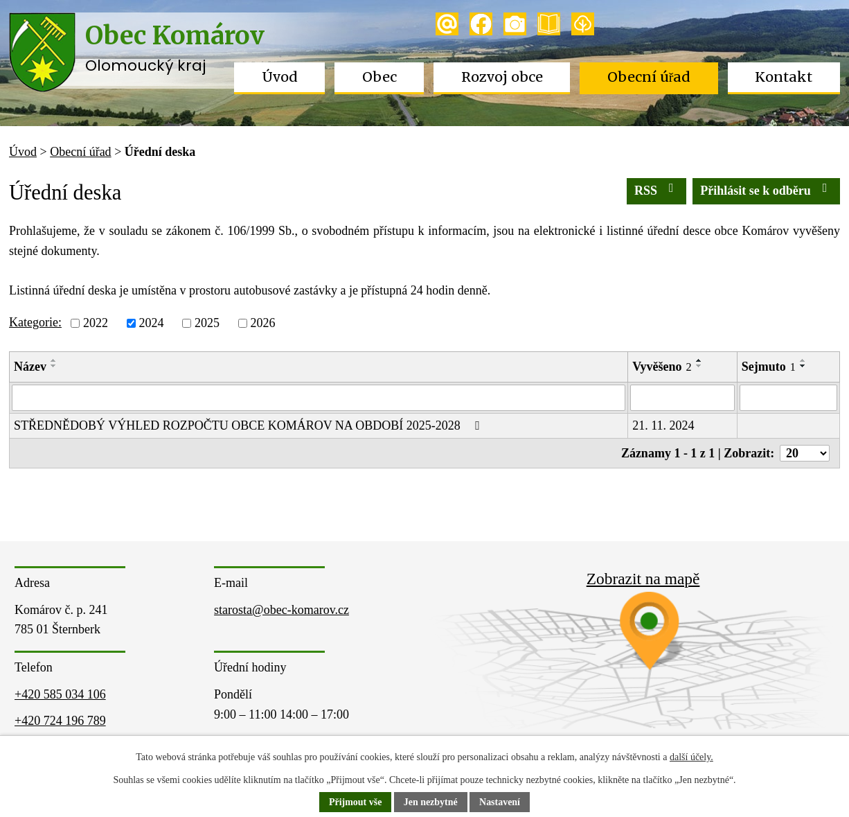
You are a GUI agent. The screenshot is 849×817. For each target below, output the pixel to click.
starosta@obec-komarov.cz (281, 610)
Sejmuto (769, 367)
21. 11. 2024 (663, 425)
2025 (207, 323)
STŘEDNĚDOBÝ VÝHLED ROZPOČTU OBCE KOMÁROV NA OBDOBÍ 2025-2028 (249, 425)
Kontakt (783, 77)
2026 (262, 323)
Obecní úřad (649, 77)
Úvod (280, 77)
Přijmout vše (355, 803)
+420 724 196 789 (60, 721)
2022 (95, 323)
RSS (656, 189)
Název (30, 367)
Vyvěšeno (661, 367)
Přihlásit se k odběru (766, 189)
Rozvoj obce (502, 77)
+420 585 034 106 (60, 694)
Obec (379, 77)
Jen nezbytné (431, 803)
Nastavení (499, 803)
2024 (150, 323)
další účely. (691, 758)
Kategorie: (35, 322)
